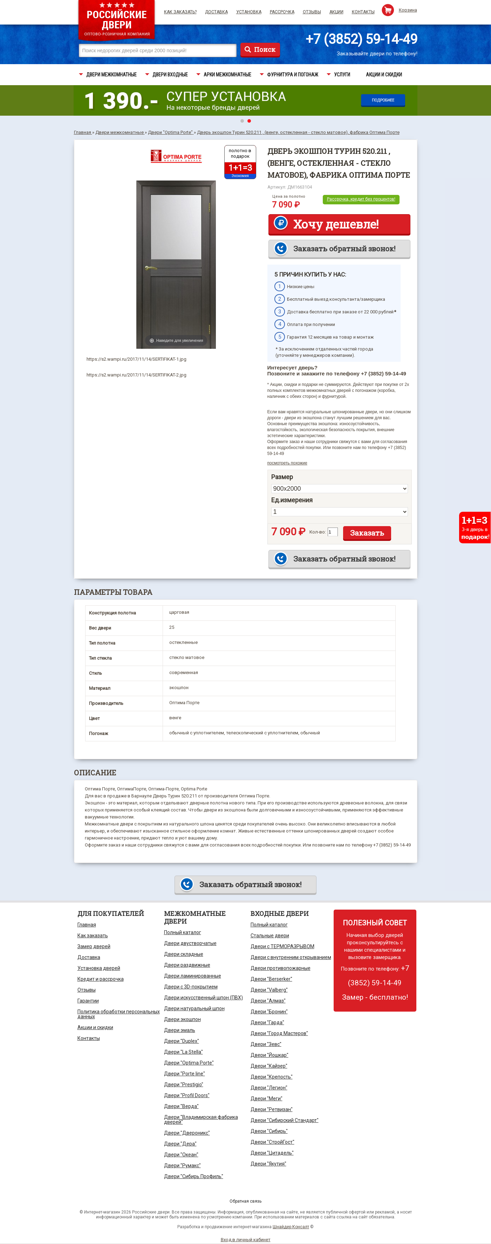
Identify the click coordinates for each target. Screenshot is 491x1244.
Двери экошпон (182, 1019)
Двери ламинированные (192, 976)
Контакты (363, 11)
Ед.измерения (292, 500)
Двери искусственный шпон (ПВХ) (203, 997)
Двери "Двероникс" (187, 1133)
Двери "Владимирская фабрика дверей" (201, 1119)
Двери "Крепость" (272, 1077)
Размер (282, 477)
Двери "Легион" (269, 1087)
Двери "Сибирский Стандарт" (285, 1120)
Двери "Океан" (181, 1154)
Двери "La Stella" (183, 1052)
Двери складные (183, 954)
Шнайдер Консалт (291, 1226)
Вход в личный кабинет (246, 1239)
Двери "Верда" (181, 1106)
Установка (248, 11)
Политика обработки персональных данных (118, 1014)
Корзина (408, 10)
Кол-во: (317, 532)
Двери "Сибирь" (269, 1131)
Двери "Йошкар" (269, 1055)
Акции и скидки (95, 1027)
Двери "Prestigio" (183, 1084)
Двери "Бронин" (269, 1011)
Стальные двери (270, 935)
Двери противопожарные (281, 968)
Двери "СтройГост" (272, 1142)
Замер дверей (93, 946)
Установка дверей (98, 968)
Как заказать (92, 935)
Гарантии (88, 1001)
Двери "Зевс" (266, 1044)
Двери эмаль (179, 1030)
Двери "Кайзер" (269, 1066)
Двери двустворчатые (190, 943)
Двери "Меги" (266, 1098)
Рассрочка (282, 11)
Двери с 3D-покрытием (191, 987)
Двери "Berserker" (271, 979)
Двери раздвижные (187, 965)
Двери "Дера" (180, 1144)
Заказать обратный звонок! (344, 248)
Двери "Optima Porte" (189, 1063)
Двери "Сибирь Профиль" (193, 1176)
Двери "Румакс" (182, 1165)
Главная (86, 924)
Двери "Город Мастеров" (279, 1033)
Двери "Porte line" (184, 1073)
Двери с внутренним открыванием (291, 957)
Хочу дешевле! (336, 224)
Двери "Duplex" (181, 1041)
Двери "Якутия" (268, 1164)
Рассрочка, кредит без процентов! (361, 199)
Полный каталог (182, 932)
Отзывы (312, 11)
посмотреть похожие (287, 463)
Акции (336, 11)
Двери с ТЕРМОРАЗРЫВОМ (282, 946)
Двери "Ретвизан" (272, 1109)
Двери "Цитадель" (272, 1153)
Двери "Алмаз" (268, 1001)
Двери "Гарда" (267, 1022)
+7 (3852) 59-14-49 (361, 39)
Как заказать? (180, 11)
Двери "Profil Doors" (187, 1095)
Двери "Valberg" (269, 990)
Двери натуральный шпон (194, 1008)
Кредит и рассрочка (100, 979)
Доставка (216, 11)
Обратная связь (245, 1201)
